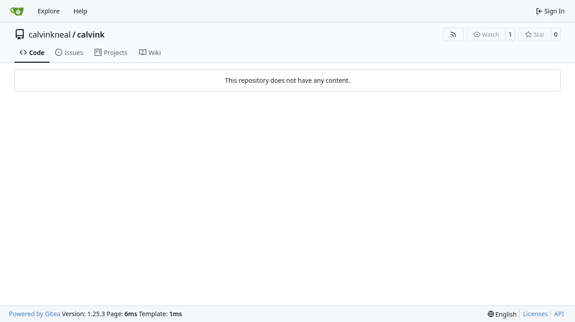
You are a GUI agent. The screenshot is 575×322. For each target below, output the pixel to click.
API (559, 313)
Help (80, 11)
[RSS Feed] (453, 34)
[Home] (17, 11)
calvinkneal (50, 34)
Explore (49, 11)
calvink (91, 34)
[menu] (502, 314)
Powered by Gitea (34, 313)
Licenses (535, 313)
